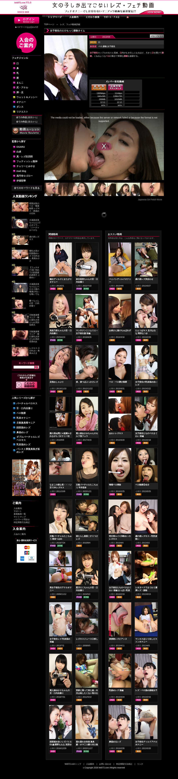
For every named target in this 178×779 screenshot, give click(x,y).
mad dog (21, 171)
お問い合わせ (105, 764)
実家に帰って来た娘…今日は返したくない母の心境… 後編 (87, 693)
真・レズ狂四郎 (24, 156)
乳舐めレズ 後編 (116, 690)
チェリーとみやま (25, 166)
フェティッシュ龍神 (26, 161)
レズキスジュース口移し (87, 639)
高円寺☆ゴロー (24, 175)
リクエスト (22, 111)
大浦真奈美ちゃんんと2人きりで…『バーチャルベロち (34, 225)
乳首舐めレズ (23, 444)
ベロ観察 (21, 413)
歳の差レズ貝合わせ (144, 279)
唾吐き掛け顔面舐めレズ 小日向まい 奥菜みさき (34, 256)
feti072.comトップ (73, 764)
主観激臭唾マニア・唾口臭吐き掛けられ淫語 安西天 (34, 320)
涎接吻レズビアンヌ (118, 639)
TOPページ (49, 24)
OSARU (20, 147)
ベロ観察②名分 (142, 485)
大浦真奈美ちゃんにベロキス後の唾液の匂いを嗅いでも (34, 289)
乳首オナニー (23, 418)
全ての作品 (26, 117)
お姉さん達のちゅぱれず (120, 330)
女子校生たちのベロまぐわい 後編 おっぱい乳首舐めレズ (120, 590)
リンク (140, 764)
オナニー (21, 102)
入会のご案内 (20, 534)
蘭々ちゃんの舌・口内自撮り (34, 303)
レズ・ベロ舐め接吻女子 (146, 690)
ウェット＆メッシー (26, 97)
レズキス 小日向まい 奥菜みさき (34, 350)
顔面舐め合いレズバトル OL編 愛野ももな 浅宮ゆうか (61, 745)
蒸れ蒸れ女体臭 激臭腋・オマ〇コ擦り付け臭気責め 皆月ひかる (87, 745)
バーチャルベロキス (26, 403)
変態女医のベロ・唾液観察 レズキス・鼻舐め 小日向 (34, 208)
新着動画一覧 (20, 514)
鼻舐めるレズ (115, 742)
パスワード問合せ (22, 519)
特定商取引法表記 (22, 522)
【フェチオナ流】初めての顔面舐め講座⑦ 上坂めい (34, 272)
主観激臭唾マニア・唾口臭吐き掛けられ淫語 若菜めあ (34, 336)
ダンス (19, 106)
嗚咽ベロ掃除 (115, 485)
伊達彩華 (21, 180)
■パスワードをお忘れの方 (26, 27)
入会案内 (18, 508)
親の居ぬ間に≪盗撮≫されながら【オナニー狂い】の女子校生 (61, 436)
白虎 (18, 151)
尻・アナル (22, 87)
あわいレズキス (116, 433)
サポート (18, 511)
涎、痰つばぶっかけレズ (87, 382)
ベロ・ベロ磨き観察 (118, 382)
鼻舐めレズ (22, 432)
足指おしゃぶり (57, 382)
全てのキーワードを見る (27, 188)
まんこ (19, 82)
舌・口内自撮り (24, 408)
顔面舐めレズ (23, 427)
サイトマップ (20, 517)
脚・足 (19, 92)
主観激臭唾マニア (25, 422)
